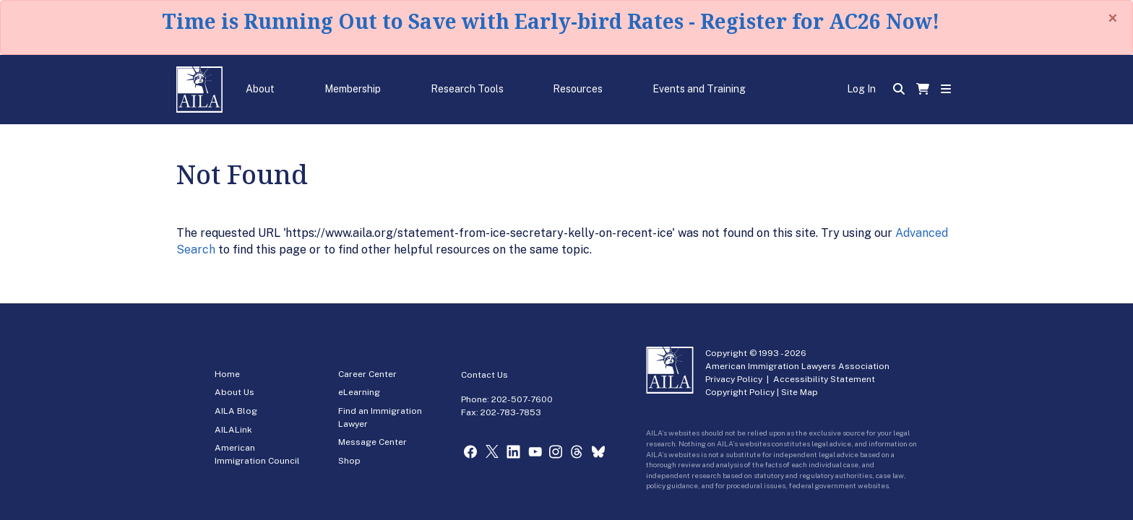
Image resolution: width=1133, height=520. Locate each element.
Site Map (799, 392)
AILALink (233, 430)
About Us (234, 392)
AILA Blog (236, 411)
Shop (349, 461)
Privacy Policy (733, 379)
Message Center (372, 442)
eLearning (359, 392)
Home (227, 374)
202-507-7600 (522, 399)
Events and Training (699, 89)
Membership (352, 89)
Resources (578, 89)
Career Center (367, 374)
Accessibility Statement (824, 379)
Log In (861, 89)
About (260, 89)
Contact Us (484, 375)
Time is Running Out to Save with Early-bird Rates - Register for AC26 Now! (550, 21)
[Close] (1112, 18)
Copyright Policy (740, 392)
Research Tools (467, 89)
